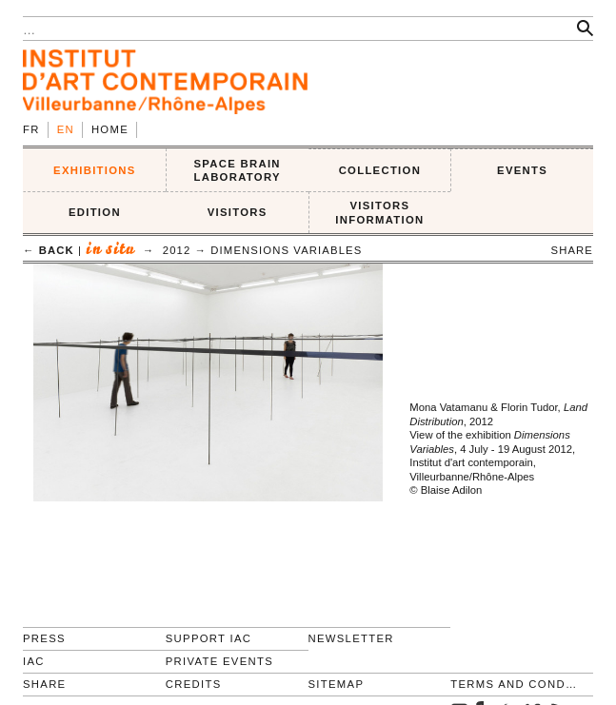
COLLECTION (380, 170)
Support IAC (209, 638)
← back (48, 250)
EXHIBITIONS (94, 170)
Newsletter (351, 638)
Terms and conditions (513, 684)
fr (31, 129)
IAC (34, 661)
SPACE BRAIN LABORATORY (236, 171)
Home (110, 129)
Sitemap (336, 684)
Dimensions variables (286, 250)
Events (522, 170)
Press (44, 638)
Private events (219, 661)
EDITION (95, 212)
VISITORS (238, 212)
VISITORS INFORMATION (379, 212)
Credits (194, 684)
